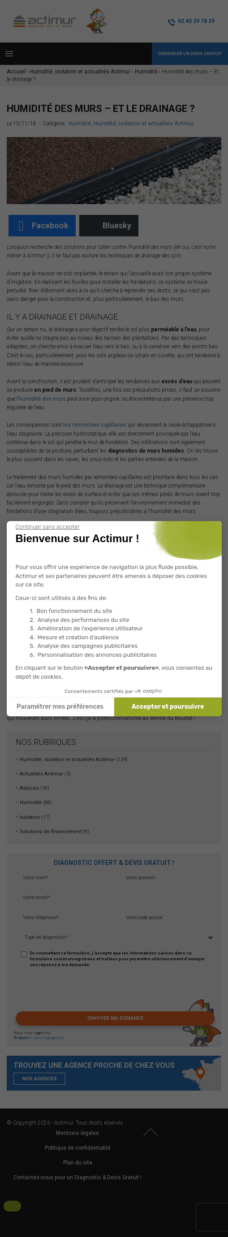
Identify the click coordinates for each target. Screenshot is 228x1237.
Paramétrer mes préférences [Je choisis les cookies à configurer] (60, 707)
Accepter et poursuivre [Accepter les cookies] (168, 707)
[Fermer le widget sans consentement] (47, 526)
